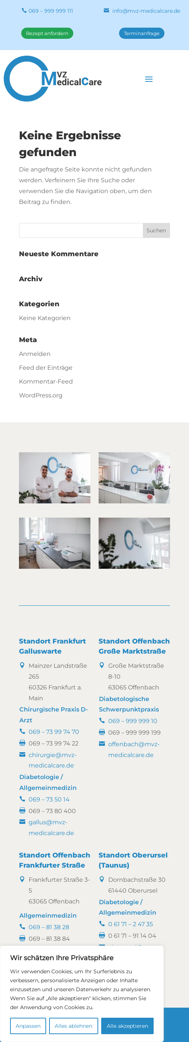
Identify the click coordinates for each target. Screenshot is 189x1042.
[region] (82, 994)
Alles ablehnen (73, 1026)
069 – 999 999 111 (51, 10)
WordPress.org (41, 395)
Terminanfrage (142, 33)
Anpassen (28, 1026)
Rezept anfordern (47, 33)
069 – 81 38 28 (49, 927)
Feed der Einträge (46, 367)
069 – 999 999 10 (132, 721)
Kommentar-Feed (46, 381)
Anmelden (35, 353)
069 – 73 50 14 (49, 799)
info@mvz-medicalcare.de (146, 10)
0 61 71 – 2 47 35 (130, 924)
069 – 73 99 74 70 (54, 731)
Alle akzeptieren (127, 1026)
